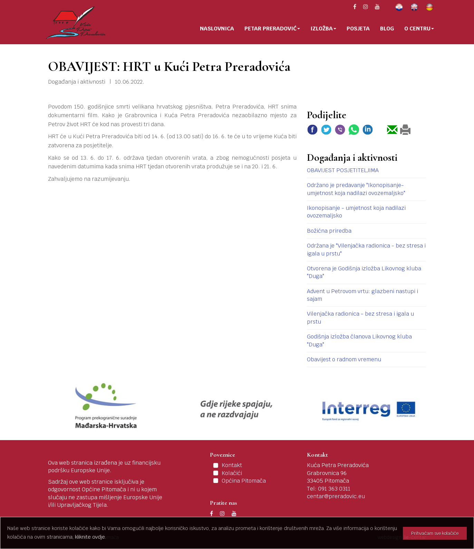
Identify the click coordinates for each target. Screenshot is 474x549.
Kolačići (232, 473)
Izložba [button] (323, 28)
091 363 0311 (334, 488)
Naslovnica (217, 28)
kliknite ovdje (90, 537)
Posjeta (358, 28)
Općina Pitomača (244, 480)
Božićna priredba (329, 230)
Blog (387, 28)
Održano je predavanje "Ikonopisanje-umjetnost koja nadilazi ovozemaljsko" (356, 189)
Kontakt (232, 465)
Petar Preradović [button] (272, 28)
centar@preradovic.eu (336, 496)
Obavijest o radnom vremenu (344, 359)
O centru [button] (419, 28)
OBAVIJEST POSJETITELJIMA (343, 170)
